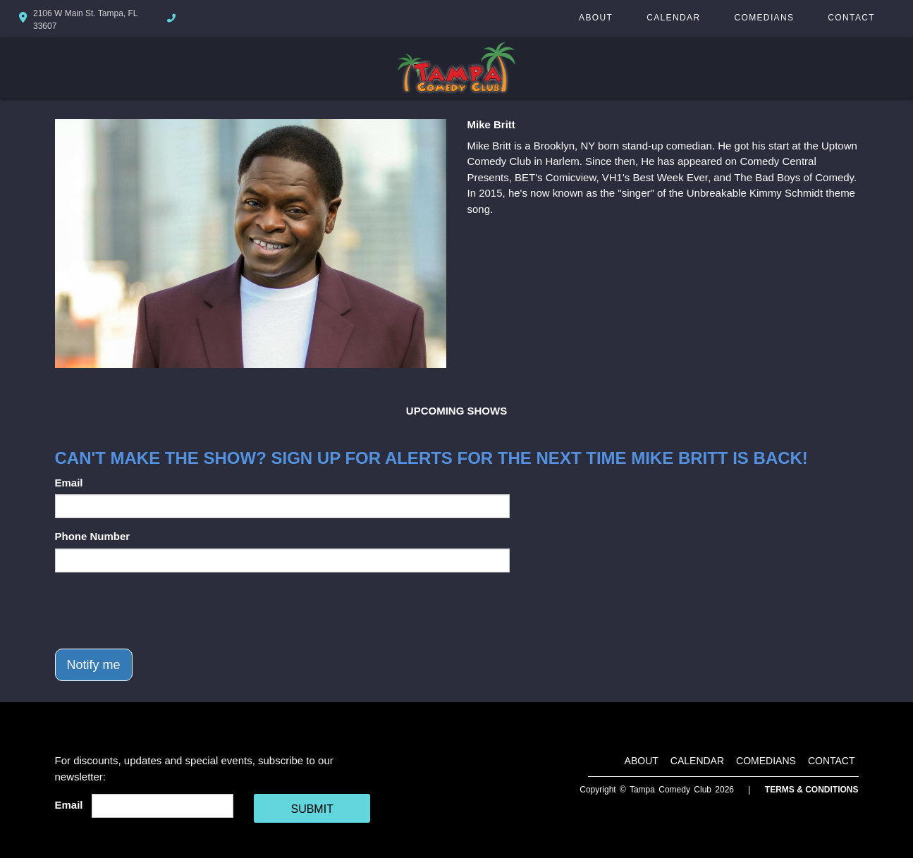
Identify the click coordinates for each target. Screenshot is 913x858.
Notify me (94, 665)
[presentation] (162, 610)
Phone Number (92, 536)
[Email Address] (162, 806)
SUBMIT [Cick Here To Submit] (311, 809)
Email (69, 483)
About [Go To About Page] (596, 18)
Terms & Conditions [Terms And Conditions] (812, 790)
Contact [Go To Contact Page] (851, 18)
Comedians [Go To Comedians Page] (764, 18)
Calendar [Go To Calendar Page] (673, 18)
